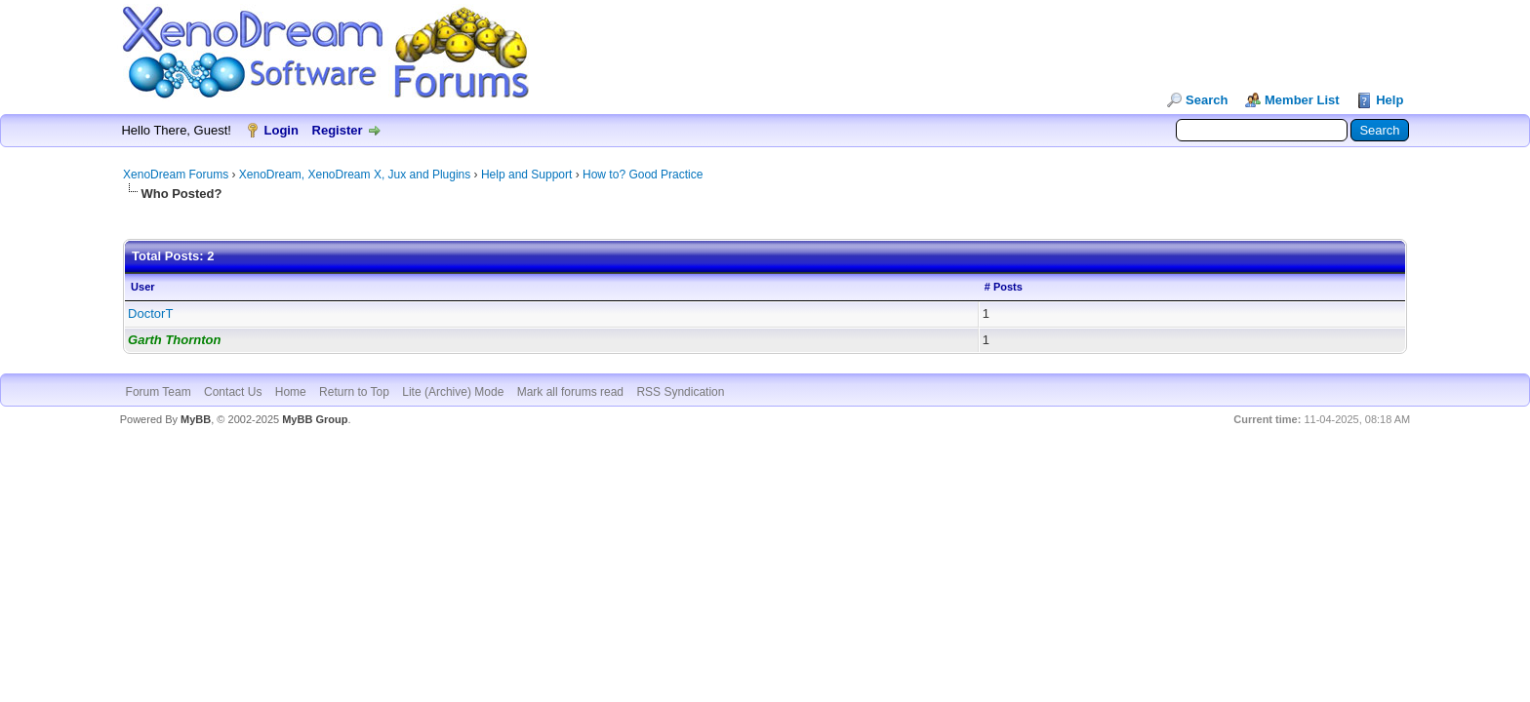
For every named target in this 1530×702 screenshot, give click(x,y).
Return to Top (354, 392)
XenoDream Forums (175, 174)
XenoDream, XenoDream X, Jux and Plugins (354, 174)
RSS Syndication (680, 392)
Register (337, 130)
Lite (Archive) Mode (452, 392)
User (142, 286)
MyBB (196, 419)
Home (290, 392)
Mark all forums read (570, 392)
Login (281, 130)
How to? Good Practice (643, 174)
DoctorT (150, 313)
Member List (1302, 100)
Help (1389, 100)
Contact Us (233, 392)
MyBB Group (314, 419)
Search (1207, 100)
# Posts (1004, 286)
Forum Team (158, 392)
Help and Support (526, 174)
